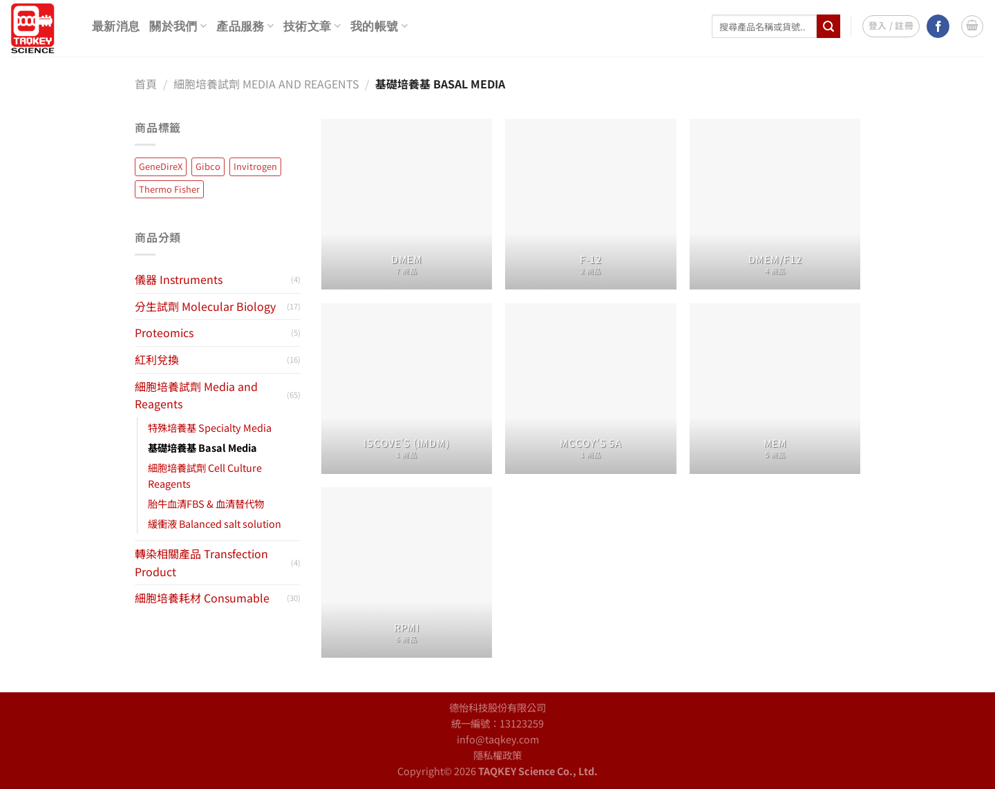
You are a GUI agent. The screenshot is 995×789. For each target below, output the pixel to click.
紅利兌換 (157, 359)
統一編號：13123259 (497, 723)
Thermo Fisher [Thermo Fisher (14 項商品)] (169, 189)
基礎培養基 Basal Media (202, 447)
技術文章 (312, 25)
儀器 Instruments (178, 279)
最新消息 (116, 26)
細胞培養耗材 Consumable (202, 597)
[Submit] (828, 26)
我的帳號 (379, 25)
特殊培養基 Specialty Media (210, 427)
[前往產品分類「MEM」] (775, 388)
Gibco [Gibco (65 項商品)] (208, 166)
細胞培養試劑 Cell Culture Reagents (205, 475)
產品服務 (245, 25)
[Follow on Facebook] (938, 26)
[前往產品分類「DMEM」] (406, 204)
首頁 (146, 83)
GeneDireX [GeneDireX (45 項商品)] (160, 166)
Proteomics (164, 332)
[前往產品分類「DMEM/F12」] (775, 204)
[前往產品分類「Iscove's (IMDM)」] (406, 388)
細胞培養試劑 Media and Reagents (266, 83)
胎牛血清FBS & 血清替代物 (206, 503)
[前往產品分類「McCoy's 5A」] (590, 388)
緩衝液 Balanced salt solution (214, 523)
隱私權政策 (497, 755)
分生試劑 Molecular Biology (205, 306)
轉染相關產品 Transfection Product (201, 562)
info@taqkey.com (498, 739)
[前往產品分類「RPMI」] (406, 572)
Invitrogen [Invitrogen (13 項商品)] (255, 166)
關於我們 (178, 25)
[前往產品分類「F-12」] (590, 204)
